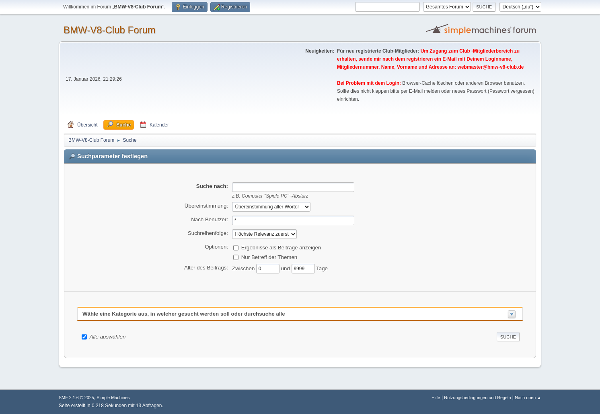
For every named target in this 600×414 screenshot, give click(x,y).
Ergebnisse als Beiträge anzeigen (281, 247)
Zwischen (244, 268)
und (286, 268)
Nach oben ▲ (528, 397)
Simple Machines (113, 397)
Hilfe (436, 397)
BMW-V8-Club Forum (110, 29)
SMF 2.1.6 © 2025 (76, 397)
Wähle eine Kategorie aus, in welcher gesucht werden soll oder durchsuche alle (183, 314)
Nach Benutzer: (209, 219)
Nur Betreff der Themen (269, 257)
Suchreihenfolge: (208, 233)
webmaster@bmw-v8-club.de (491, 67)
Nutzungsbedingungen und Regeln (477, 397)
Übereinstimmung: (206, 206)
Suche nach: (212, 186)
